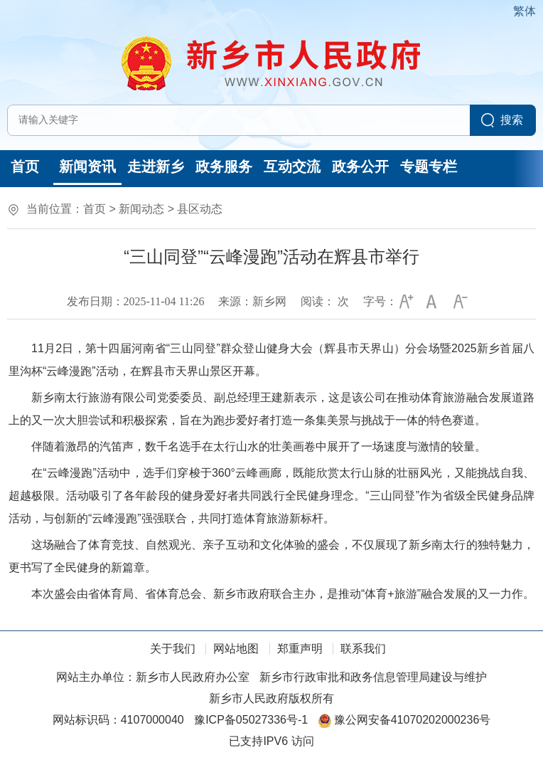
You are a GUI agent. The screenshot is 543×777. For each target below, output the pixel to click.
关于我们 (172, 649)
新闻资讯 (87, 166)
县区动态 (199, 209)
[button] (404, 302)
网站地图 (236, 649)
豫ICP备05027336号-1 (251, 720)
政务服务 (223, 166)
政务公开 (360, 166)
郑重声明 (300, 649)
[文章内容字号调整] (419, 301)
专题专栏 (428, 166)
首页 (25, 166)
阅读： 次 (325, 301)
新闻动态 (141, 209)
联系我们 (363, 649)
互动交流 (292, 166)
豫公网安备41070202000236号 (404, 720)
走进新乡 (155, 166)
